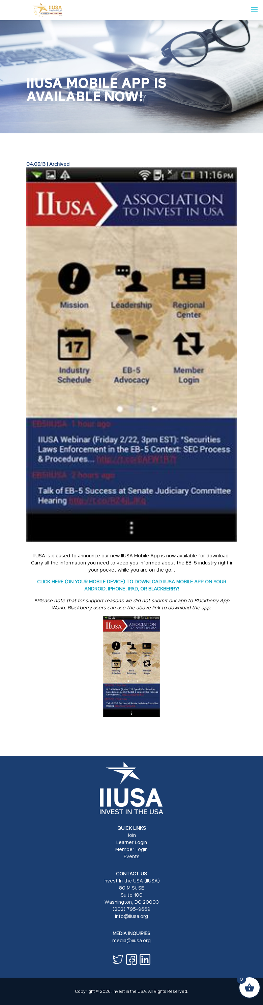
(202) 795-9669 (131, 909)
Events (132, 856)
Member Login (131, 849)
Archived (59, 164)
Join (131, 835)
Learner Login (131, 842)
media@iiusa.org (131, 940)
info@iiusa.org (131, 916)
